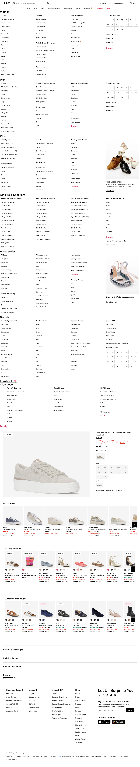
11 (107, 29)
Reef (72, 113)
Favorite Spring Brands (9, 321)
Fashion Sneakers (6, 213)
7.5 (108, 25)
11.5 (112, 29)
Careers (55, 693)
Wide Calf (109, 42)
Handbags (39, 71)
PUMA (108, 224)
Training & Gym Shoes (8, 239)
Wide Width (110, 38)
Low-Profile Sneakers (7, 220)
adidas (73, 87)
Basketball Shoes (41, 206)
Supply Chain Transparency (48, 756)
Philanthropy (57, 707)
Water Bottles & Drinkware (44, 307)
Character (4, 175)
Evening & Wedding (42, 273)
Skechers (74, 169)
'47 (72, 284)
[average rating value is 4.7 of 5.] (101, 446)
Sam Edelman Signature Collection (117, 343)
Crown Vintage (110, 332)
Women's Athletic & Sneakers (11, 198)
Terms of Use (35, 756)
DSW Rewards (34, 707)
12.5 (136, 92)
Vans (37, 376)
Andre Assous (75, 325)
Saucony (39, 365)
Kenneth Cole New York (78, 347)
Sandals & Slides (58, 410)
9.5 (127, 25)
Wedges (3, 71)
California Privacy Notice (23, 756)
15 (122, 97)
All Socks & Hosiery (8, 293)
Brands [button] (78, 8)
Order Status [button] (11, 697)
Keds (37, 339)
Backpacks (4, 259)
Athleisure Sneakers (7, 202)
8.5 (117, 25)
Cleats (3, 179)
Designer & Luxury (42, 270)
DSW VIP (32, 704)
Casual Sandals (41, 19)
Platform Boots (80, 700)
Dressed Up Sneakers (43, 111)
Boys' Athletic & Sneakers (79, 206)
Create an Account (36, 697)
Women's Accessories (79, 263)
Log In (31, 693)
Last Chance (104, 416)
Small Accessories (42, 296)
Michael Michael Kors (78, 354)
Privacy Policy (10, 756)
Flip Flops (39, 34)
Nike (72, 109)
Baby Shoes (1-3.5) (7, 143)
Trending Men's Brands (79, 83)
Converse (74, 151)
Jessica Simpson (6, 354)
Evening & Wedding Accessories (120, 297)
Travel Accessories (42, 303)
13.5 (112, 97)
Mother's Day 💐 (76, 41)
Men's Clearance (59, 388)
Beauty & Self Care (42, 262)
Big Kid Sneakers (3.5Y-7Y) (80, 217)
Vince (73, 369)
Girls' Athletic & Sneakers (79, 202)
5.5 (122, 20)
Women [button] (28, 8)
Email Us (9, 693)
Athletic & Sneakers (7, 19)
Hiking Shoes (5, 113)
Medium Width (111, 106)
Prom (72, 49)
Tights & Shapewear (7, 312)
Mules (3, 56)
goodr (73, 295)
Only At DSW (110, 321)
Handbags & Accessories (15, 410)
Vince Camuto (5, 376)
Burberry (74, 336)
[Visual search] (48, 3)
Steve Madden (5, 369)
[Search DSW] (31, 3)
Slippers (3, 67)
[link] (12, 530)
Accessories (75, 118)
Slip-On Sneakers (41, 58)
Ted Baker (74, 365)
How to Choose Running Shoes (117, 241)
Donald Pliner (75, 339)
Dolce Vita (4, 339)
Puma (73, 166)
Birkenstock (75, 91)
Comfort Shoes (5, 34)
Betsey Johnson (6, 328)
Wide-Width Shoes (7, 128)
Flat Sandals (40, 30)
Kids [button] (42, 8)
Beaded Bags (5, 262)
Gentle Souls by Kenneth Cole (80, 343)
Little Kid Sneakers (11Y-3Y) (80, 213)
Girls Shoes (40, 140)
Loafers (3, 52)
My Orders (33, 700)
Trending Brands (77, 280)
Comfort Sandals (41, 23)
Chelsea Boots (80, 725)
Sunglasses (39, 299)
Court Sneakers (41, 47)
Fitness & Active (41, 277)
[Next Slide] (134, 524)
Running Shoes (41, 54)
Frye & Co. (4, 350)
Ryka (37, 362)
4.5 (113, 20)
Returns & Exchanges (14, 700)
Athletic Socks (5, 297)
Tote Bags (4, 288)
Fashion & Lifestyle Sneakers (45, 50)
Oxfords (38, 122)
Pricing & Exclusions (110, 756)
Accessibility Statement (82, 756)
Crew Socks (5, 305)
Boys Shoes (40, 167)
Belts (37, 266)
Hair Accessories (41, 281)
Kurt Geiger (74, 350)
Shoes (3, 15)
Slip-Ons (3, 120)
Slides (77, 697)
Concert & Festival (77, 26)
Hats (37, 285)
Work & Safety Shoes (7, 75)
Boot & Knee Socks (7, 301)
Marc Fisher (4, 358)
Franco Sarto (5, 347)
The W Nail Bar (57, 711)
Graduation (74, 34)
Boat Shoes (4, 91)
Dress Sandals (40, 26)
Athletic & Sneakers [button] (54, 8)
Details (122, 443)
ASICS (108, 206)
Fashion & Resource (59, 718)
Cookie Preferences (11, 759)
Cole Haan (74, 98)
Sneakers (78, 718)
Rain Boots (4, 182)
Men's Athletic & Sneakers (45, 198)
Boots (3, 94)
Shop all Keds (100, 435)
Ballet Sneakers (6, 206)
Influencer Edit (75, 38)
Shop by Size (6, 140)
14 (117, 97)
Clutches (4, 266)
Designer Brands (77, 321)
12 (117, 29)
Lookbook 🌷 (88, 8)
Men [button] (35, 8)
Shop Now (110, 191)
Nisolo (73, 358)
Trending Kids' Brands (79, 140)
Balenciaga (74, 328)
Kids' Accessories (77, 270)
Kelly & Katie (110, 336)
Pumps (3, 60)
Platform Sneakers (7, 224)
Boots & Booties (6, 23)
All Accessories (41, 255)
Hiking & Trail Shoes (7, 217)
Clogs (3, 30)
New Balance (75, 158)
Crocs (73, 102)
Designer (74, 30)
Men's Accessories (77, 266)
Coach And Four (111, 328)
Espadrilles (4, 41)
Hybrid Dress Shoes (42, 114)
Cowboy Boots (80, 732)
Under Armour (40, 373)
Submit (130, 710)
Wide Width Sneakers (8, 246)
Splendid (74, 362)
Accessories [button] (68, 8)
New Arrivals (75, 45)
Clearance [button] (99, 8)
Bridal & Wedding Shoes (78, 23)
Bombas (73, 291)
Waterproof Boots (6, 124)
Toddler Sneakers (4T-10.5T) (80, 209)
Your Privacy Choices (66, 756)
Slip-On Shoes (40, 162)
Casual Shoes (5, 26)
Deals (108, 8)
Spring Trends (75, 56)
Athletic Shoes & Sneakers (45, 43)
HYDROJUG (75, 298)
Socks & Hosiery (41, 74)
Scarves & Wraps (41, 288)
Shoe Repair (56, 714)
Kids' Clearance (105, 388)
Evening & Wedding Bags (9, 273)
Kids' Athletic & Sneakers (80, 198)
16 (126, 97)
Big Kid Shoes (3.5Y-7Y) (9, 155)
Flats (2, 45)
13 (122, 29)
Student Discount (58, 700)
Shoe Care (39, 292)
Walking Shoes (40, 61)
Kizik (37, 343)
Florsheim (74, 105)
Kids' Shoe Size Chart (8, 158)
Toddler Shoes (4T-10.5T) (9, 147)
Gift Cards (33, 711)
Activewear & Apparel (43, 259)
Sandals (3, 63)
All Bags (4, 255)
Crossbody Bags (6, 270)
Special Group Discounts (61, 704)
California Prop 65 (123, 756)
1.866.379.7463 (12, 704)
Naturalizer (4, 362)
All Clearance (105, 412)
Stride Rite (74, 173)
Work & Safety (80, 739)
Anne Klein (4, 325)
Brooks (73, 94)
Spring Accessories (78, 259)
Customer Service (12, 711)
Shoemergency (75, 52)
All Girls (102, 406)
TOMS (3, 373)
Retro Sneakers (6, 228)
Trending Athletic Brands (115, 198)
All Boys (102, 403)
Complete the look (112, 302)
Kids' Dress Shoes (114, 181)
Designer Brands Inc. (59, 697)
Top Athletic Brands (43, 321)
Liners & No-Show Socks (9, 309)
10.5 (136, 25)
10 (131, 25)
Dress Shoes (5, 38)
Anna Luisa (109, 325)
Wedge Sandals (41, 38)
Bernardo (74, 332)
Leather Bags (5, 277)
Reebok (108, 228)
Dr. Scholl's (4, 343)
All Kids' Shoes (6, 164)
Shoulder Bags (5, 285)
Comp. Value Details (96, 756)
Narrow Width (111, 35)
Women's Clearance (14, 388)
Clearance (109, 48)
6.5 (131, 20)
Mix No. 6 (109, 339)
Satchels (4, 281)
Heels (3, 49)
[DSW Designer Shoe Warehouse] (6, 3)
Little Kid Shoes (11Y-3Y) (9, 151)
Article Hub (74, 19)
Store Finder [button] (10, 707)
